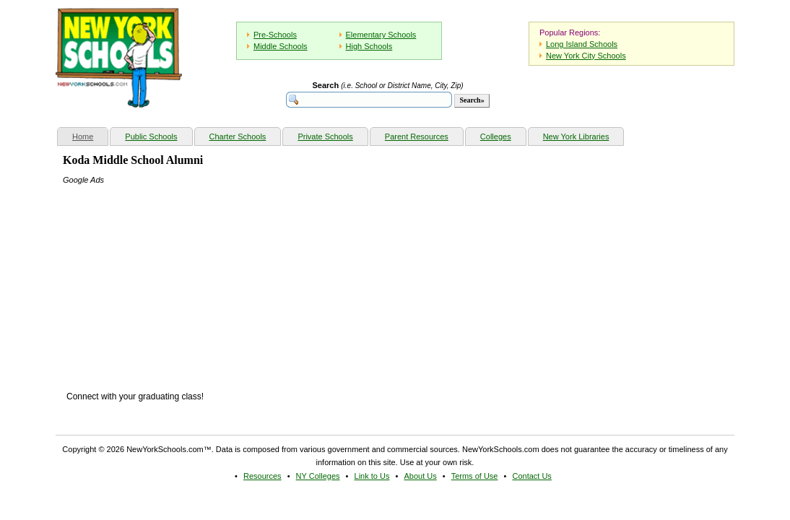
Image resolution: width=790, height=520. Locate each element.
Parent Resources (416, 136)
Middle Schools (280, 46)
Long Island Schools (581, 44)
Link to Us (372, 476)
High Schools (369, 46)
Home (90, 135)
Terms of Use (474, 476)
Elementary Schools (381, 34)
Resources (262, 476)
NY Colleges (318, 476)
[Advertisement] (171, 276)
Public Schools (151, 136)
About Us (420, 476)
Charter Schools (237, 136)
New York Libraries (576, 136)
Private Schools (325, 136)
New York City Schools (586, 55)
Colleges (495, 136)
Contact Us (531, 476)
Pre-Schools (275, 34)
